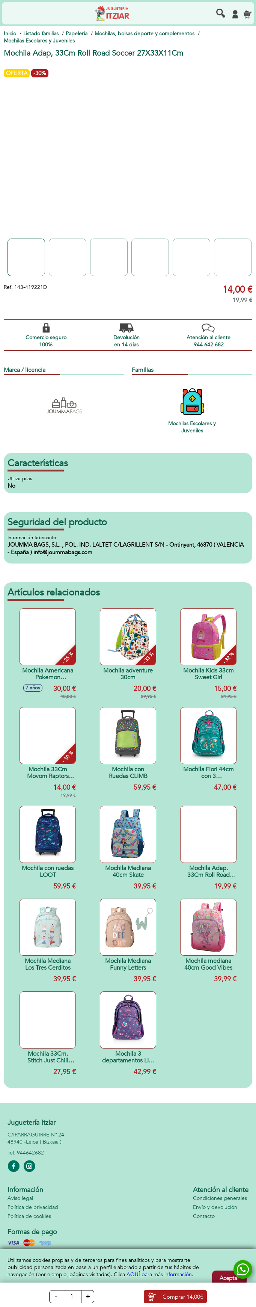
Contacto (204, 1216)
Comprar (183, 1297)
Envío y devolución (215, 1207)
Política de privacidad (33, 1207)
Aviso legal (20, 1198)
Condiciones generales (220, 1198)
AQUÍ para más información (159, 1274)
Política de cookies (29, 1216)
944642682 (30, 1152)
